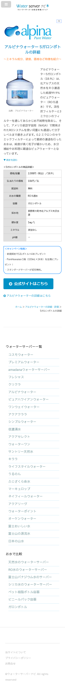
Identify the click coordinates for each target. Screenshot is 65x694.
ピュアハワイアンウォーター (28, 399)
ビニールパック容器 (22, 599)
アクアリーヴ (17, 504)
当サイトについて (15, 652)
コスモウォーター (20, 355)
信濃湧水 (14, 429)
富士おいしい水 (19, 526)
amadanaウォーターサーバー (29, 370)
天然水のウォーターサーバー (28, 562)
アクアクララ (17, 414)
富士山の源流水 (19, 533)
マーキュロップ (19, 489)
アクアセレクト (19, 437)
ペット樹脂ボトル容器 (24, 592)
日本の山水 (16, 541)
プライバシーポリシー (18, 658)
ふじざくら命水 (19, 481)
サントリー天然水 (20, 451)
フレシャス (16, 377)
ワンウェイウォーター (24, 407)
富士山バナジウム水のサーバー (30, 577)
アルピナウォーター (22, 392)
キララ (13, 459)
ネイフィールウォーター (25, 496)
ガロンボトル (17, 607)
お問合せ (10, 664)
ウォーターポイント (22, 511)
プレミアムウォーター (23, 362)
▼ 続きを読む (10, 160)
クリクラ (14, 384)
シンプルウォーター (22, 422)
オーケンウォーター (22, 519)
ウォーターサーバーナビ (21, 674)
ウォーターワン (19, 444)
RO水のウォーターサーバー (27, 570)
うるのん (14, 474)
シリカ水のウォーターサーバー (30, 584)
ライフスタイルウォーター (27, 466)
